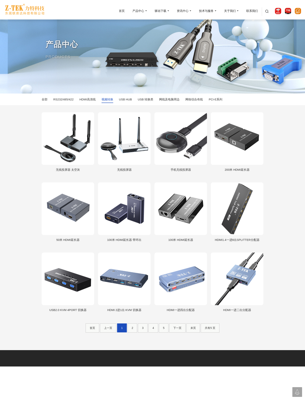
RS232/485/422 (63, 100)
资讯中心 (182, 10)
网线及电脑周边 (169, 100)
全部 (44, 100)
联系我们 (252, 10)
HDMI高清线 (87, 100)
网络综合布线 (194, 100)
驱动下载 (160, 10)
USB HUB (125, 100)
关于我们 (230, 10)
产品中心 (138, 10)
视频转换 (107, 100)
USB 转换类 (145, 100)
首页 (122, 10)
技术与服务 (206, 10)
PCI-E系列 (215, 100)
